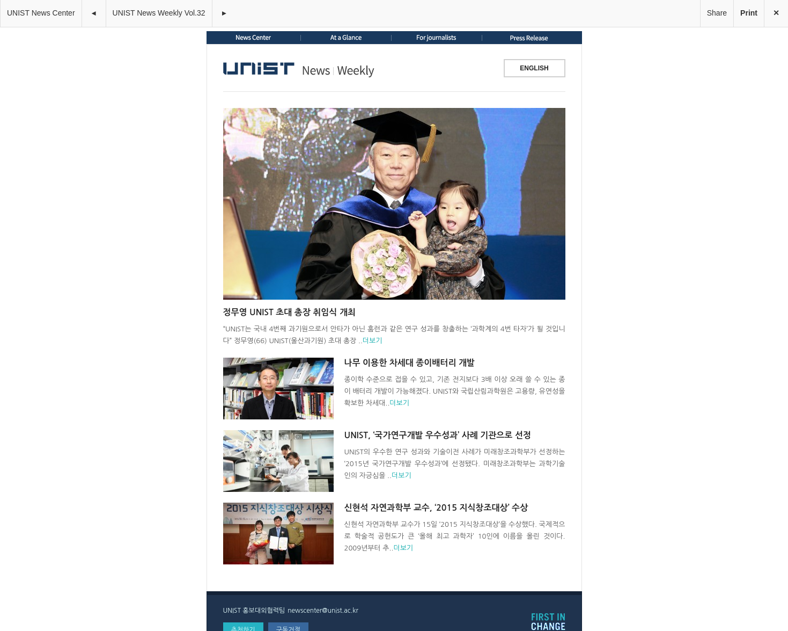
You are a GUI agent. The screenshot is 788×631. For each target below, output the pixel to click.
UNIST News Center (41, 13)
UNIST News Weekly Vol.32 (159, 13)
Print (748, 13)
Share (717, 13)
